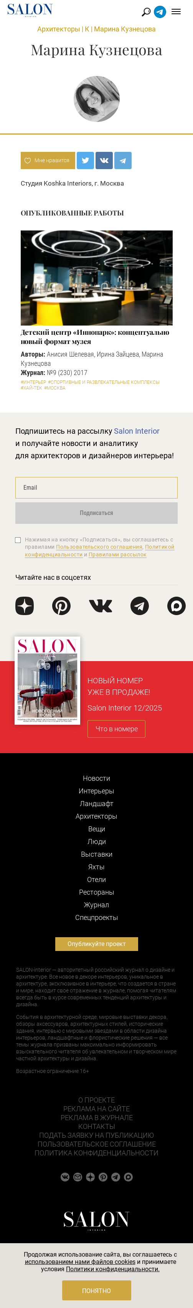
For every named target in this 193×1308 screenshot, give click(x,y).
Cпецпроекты (96, 917)
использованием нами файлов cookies (80, 1261)
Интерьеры (96, 791)
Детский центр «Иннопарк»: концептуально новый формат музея (95, 336)
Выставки (96, 854)
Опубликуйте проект (97, 944)
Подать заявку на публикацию (96, 1135)
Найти (146, 12)
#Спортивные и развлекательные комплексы (104, 382)
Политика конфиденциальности (96, 1153)
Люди (96, 841)
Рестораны (96, 892)
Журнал (96, 905)
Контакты (96, 1126)
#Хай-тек (31, 388)
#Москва (55, 388)
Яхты (96, 867)
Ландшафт (97, 804)
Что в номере (117, 729)
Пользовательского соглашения (99, 547)
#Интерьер (33, 382)
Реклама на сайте (96, 1109)
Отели (96, 879)
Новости (96, 778)
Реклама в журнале (97, 1118)
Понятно (96, 1291)
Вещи (96, 829)
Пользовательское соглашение (97, 1144)
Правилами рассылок (118, 554)
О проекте (96, 1100)
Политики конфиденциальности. (113, 1269)
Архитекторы (58, 29)
